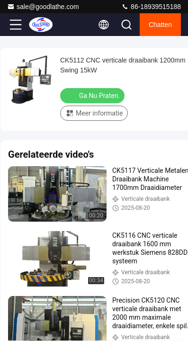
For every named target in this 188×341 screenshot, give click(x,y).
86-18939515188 (151, 6)
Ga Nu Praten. (93, 95)
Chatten (160, 24)
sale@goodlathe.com (43, 6)
